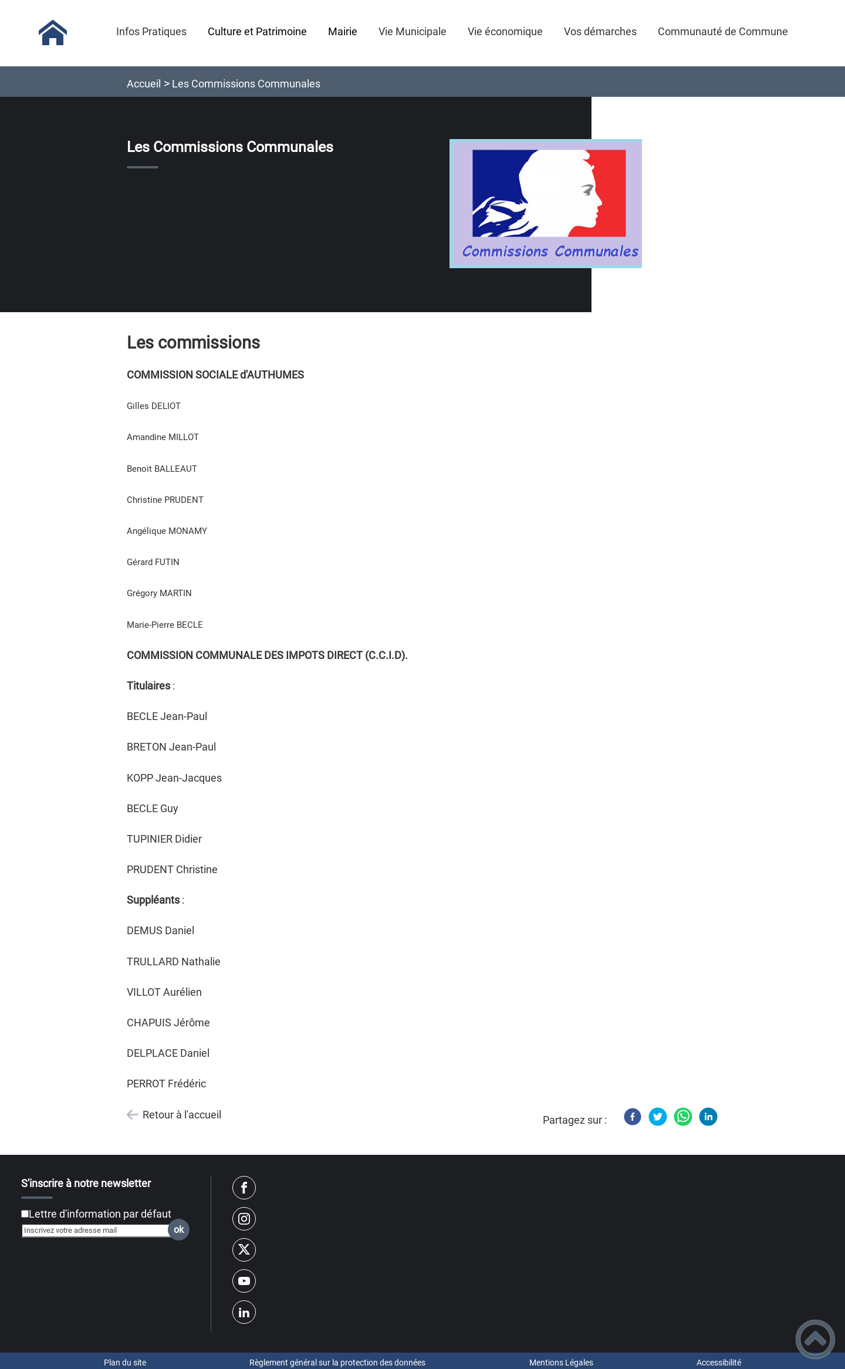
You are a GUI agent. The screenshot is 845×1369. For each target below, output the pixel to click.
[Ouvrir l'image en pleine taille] (551, 204)
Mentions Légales (561, 1362)
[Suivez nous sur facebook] (244, 1187)
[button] (815, 1339)
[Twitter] (658, 1116)
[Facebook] (633, 1116)
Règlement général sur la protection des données (337, 1362)
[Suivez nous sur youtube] (244, 1281)
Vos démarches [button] (600, 31)
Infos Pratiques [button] (151, 31)
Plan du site (125, 1362)
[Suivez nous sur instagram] (244, 1219)
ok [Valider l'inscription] (179, 1229)
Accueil (144, 83)
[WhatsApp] (683, 1116)
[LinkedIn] (708, 1116)
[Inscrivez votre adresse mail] (100, 1230)
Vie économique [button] (505, 31)
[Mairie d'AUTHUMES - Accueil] (53, 33)
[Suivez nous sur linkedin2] (244, 1312)
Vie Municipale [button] (412, 31)
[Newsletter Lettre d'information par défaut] (25, 1214)
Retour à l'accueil (182, 1114)
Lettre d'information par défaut (100, 1214)
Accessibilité (719, 1362)
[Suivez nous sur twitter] (244, 1250)
